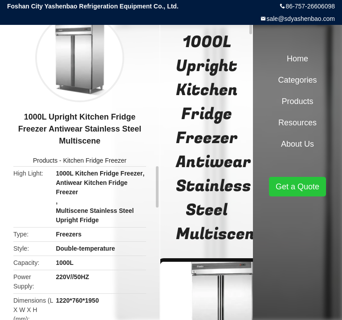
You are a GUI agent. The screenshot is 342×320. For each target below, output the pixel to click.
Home (297, 58)
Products (45, 160)
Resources (297, 122)
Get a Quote (297, 186)
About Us (297, 144)
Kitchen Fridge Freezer (94, 160)
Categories (297, 80)
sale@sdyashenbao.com (300, 18)
